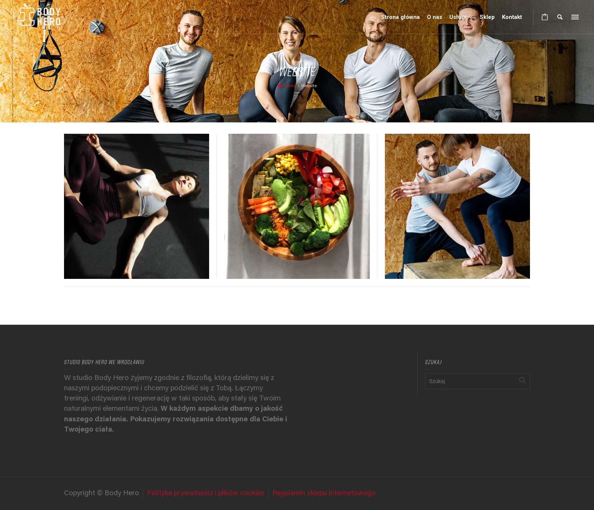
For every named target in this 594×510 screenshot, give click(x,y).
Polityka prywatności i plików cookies (205, 493)
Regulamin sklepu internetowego (323, 493)
